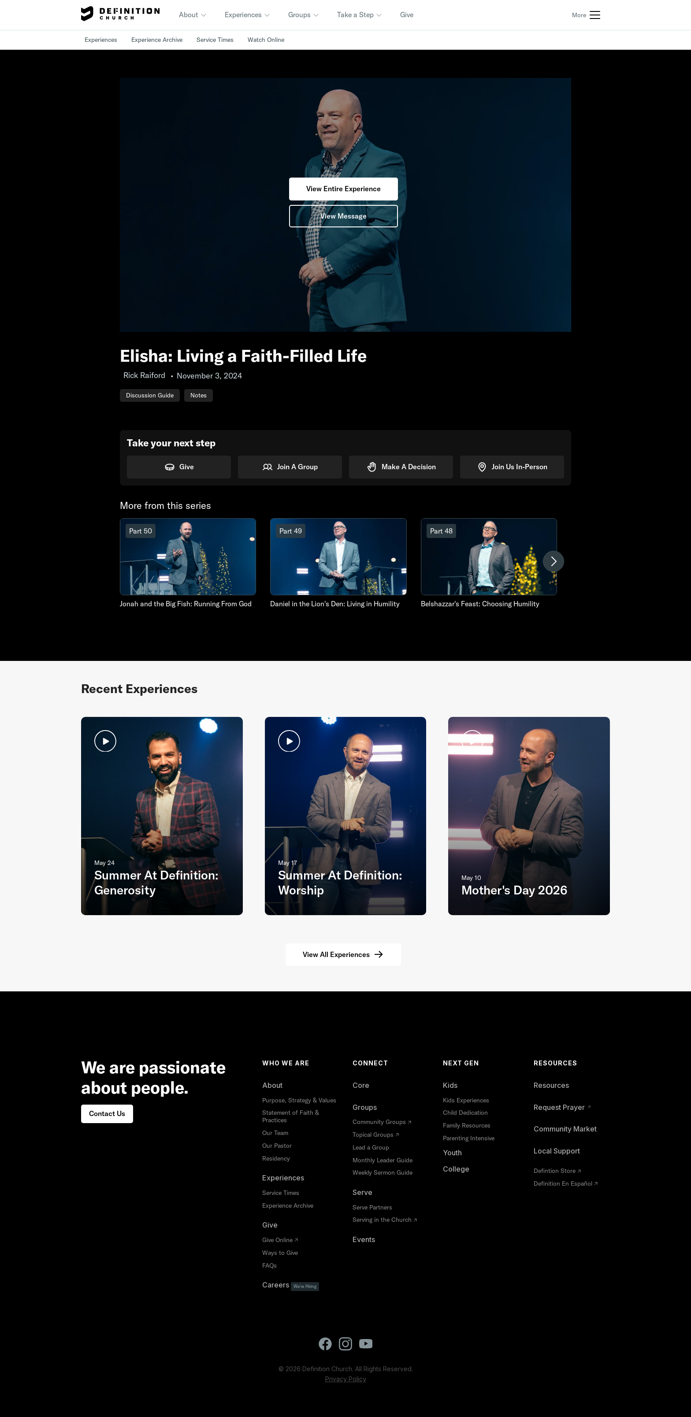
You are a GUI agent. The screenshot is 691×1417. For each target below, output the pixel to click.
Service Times (215, 40)
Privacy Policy (345, 1379)
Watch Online (266, 40)
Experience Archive (156, 40)
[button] (193, 15)
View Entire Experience (343, 188)
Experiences (101, 40)
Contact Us (107, 1113)
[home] (120, 15)
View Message (343, 215)
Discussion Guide (150, 395)
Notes (198, 395)
